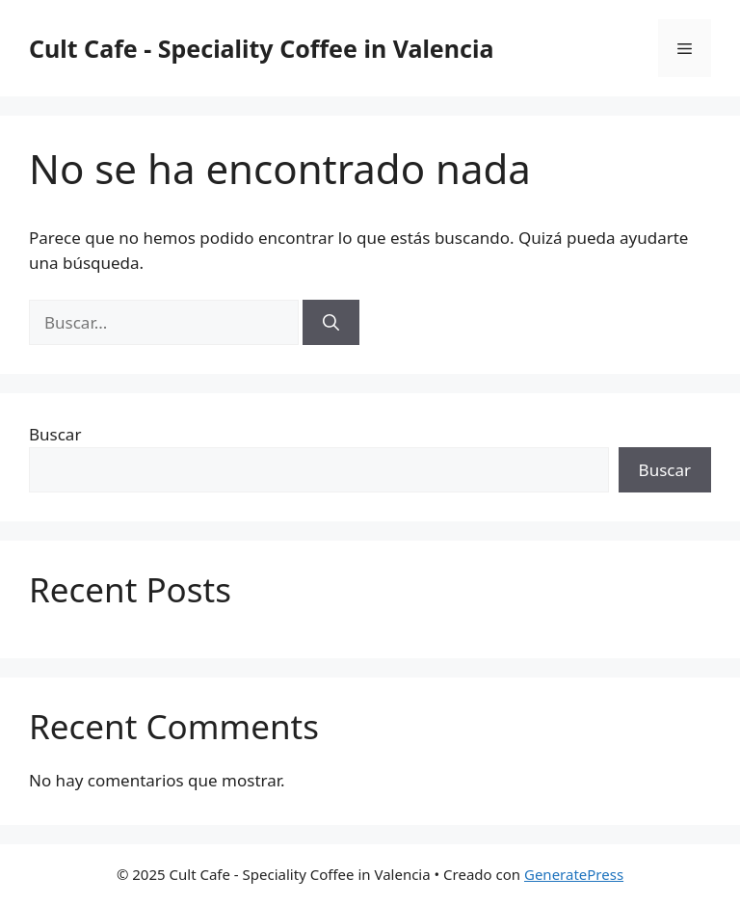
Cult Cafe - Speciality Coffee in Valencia (261, 48)
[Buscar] (331, 323)
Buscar (55, 434)
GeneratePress (573, 874)
